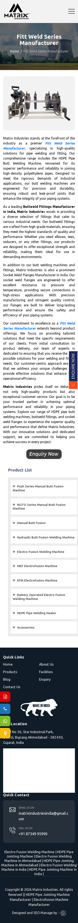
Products (10, 672)
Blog (6, 679)
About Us (46, 664)
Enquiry (45, 679)
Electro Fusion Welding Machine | (30, 852)
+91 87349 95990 (33, 834)
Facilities (46, 672)
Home (14, 51)
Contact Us (11, 687)
